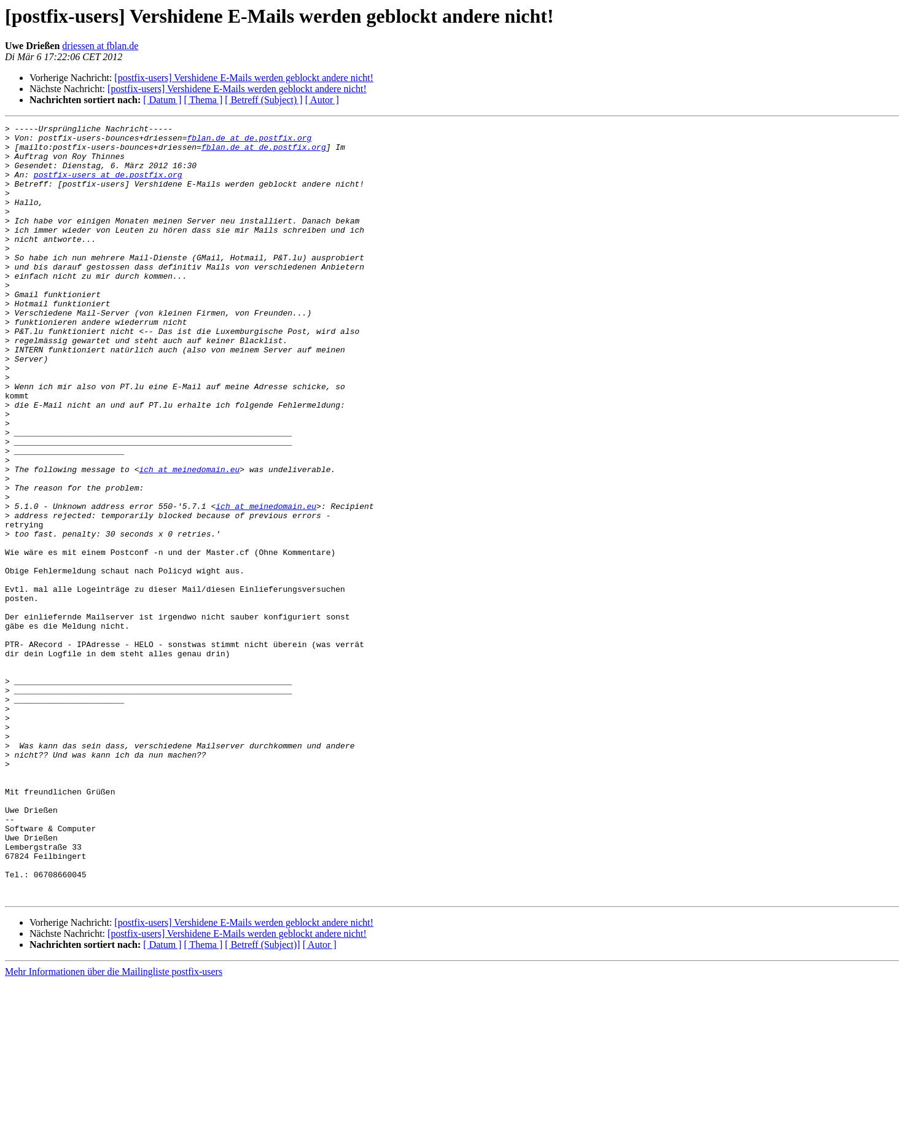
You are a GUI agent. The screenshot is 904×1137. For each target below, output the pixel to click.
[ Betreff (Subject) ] (263, 100)
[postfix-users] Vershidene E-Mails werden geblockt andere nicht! (243, 77)
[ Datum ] (162, 100)
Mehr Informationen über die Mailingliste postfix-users (113, 1126)
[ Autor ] (322, 100)
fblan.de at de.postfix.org (249, 141)
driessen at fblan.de (100, 46)
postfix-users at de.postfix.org (108, 185)
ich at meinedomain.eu (189, 539)
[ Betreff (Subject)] (262, 1099)
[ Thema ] (203, 100)
